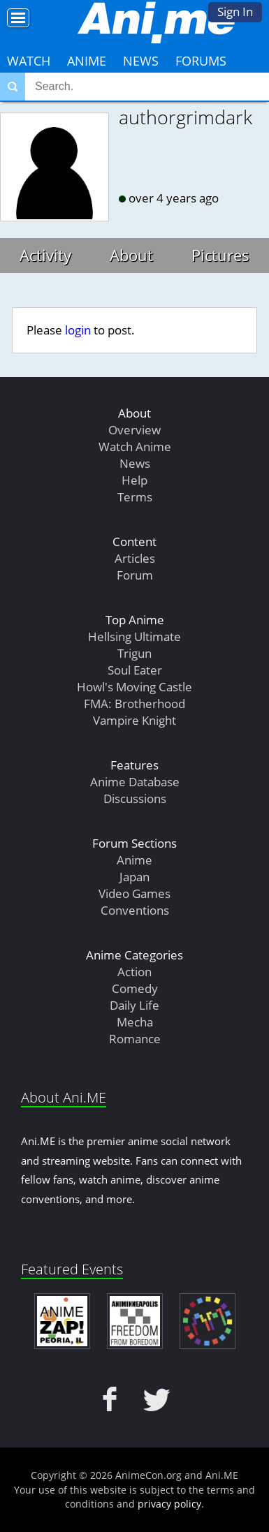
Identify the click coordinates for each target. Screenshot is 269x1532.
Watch (28, 60)
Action (134, 972)
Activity (45, 254)
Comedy (135, 988)
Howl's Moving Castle (134, 687)
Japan (134, 877)
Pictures (220, 254)
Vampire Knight (134, 720)
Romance (135, 1039)
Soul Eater (135, 670)
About (131, 254)
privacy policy (169, 1503)
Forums (200, 60)
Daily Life (134, 1005)
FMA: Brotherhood (134, 703)
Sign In (235, 11)
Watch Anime (135, 447)
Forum (135, 575)
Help (134, 480)
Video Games (134, 893)
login (78, 330)
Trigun (134, 653)
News (141, 60)
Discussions (134, 798)
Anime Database (135, 782)
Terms (134, 497)
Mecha (135, 1022)
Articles (135, 558)
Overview (134, 430)
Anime (86, 60)
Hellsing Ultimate (134, 636)
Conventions (135, 910)
